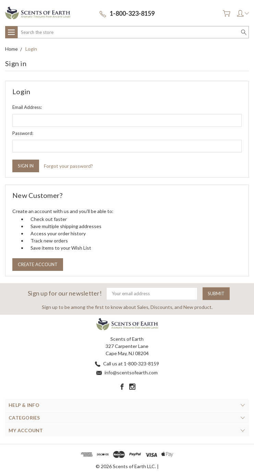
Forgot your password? (68, 166)
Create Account (38, 264)
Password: (22, 133)
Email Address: (27, 107)
